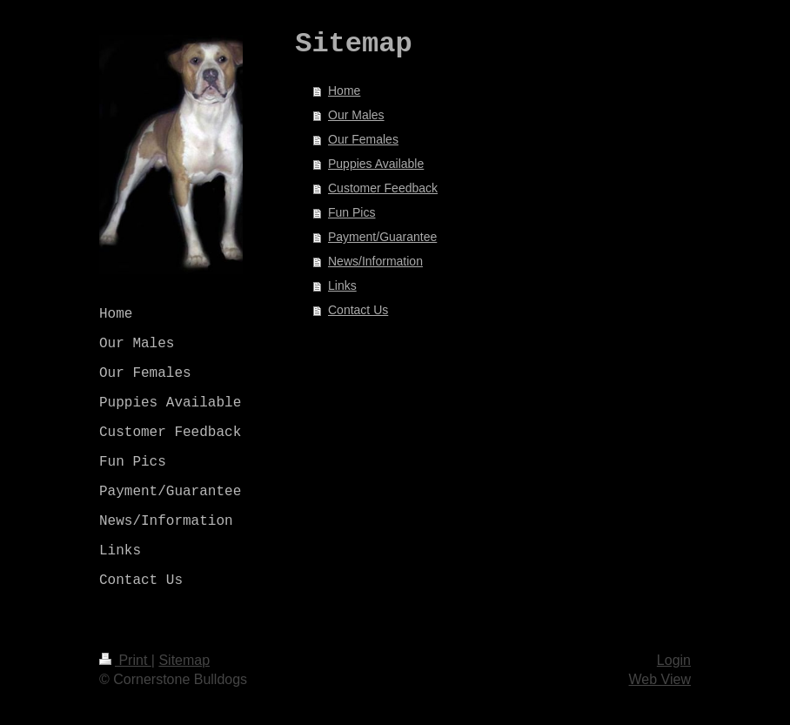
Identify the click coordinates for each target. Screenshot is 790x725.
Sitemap (184, 660)
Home (344, 90)
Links (342, 285)
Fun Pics (351, 212)
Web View (660, 679)
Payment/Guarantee (382, 237)
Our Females (363, 139)
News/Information (375, 261)
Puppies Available (376, 164)
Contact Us (358, 310)
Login (674, 660)
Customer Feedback (383, 188)
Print (125, 660)
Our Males (356, 115)
